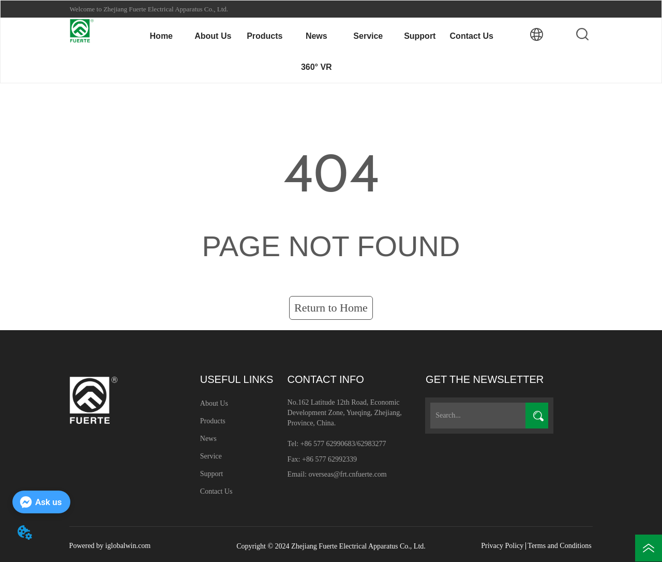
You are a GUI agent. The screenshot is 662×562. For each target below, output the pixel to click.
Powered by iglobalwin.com (110, 546)
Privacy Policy (502, 546)
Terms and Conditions (559, 546)
